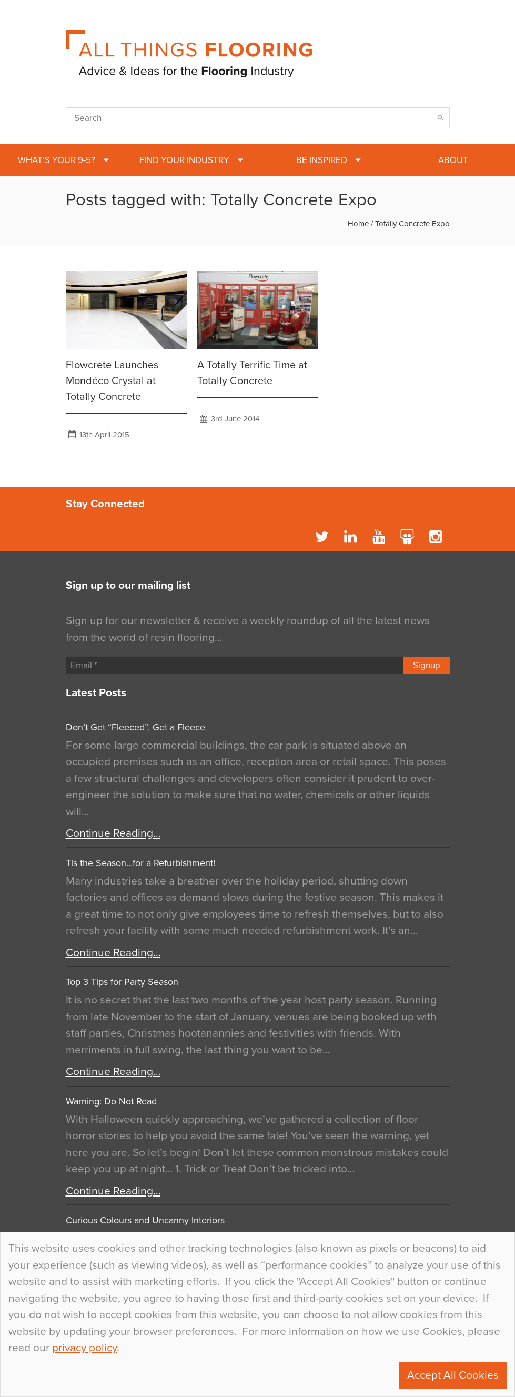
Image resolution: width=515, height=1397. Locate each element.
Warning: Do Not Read (111, 1101)
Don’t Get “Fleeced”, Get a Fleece (135, 727)
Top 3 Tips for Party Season (122, 982)
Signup (426, 665)
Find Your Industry (184, 160)
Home (358, 223)
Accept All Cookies (453, 1375)
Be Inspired (321, 160)
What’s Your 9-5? (56, 160)
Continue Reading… (113, 833)
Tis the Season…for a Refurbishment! (140, 863)
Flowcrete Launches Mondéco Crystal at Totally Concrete (112, 381)
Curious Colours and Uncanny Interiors (145, 1220)
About (453, 160)
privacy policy (84, 1347)
